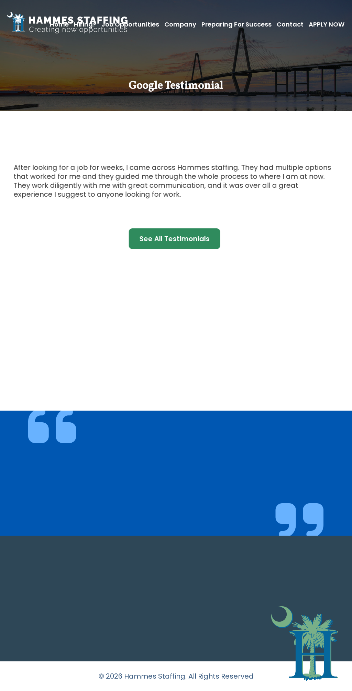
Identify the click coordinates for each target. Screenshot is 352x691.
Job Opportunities (130, 24)
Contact (290, 24)
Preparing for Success (236, 24)
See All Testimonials (171, 239)
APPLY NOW (326, 24)
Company (180, 24)
